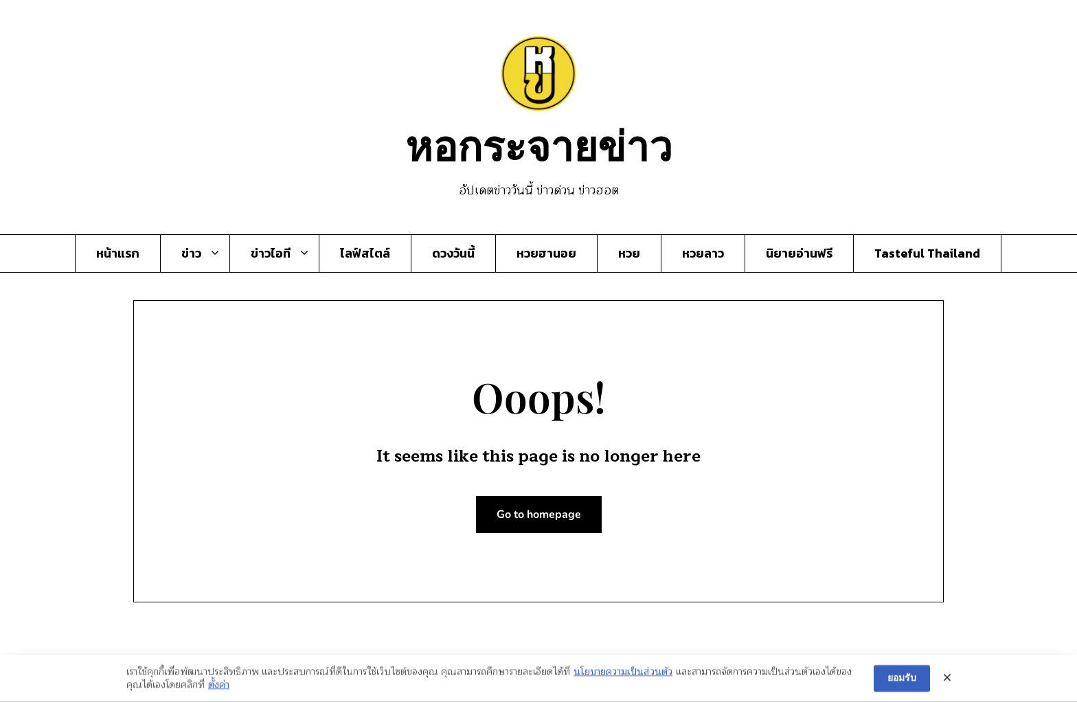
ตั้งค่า (218, 687)
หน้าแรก (117, 253)
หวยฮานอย (546, 253)
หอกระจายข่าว (538, 144)
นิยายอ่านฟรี (799, 253)
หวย (629, 253)
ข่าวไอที (271, 253)
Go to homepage (539, 514)
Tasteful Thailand (927, 253)
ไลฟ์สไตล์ (365, 253)
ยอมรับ (901, 679)
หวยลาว (703, 253)
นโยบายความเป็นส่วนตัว (623, 673)
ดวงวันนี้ (453, 253)
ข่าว (191, 253)
